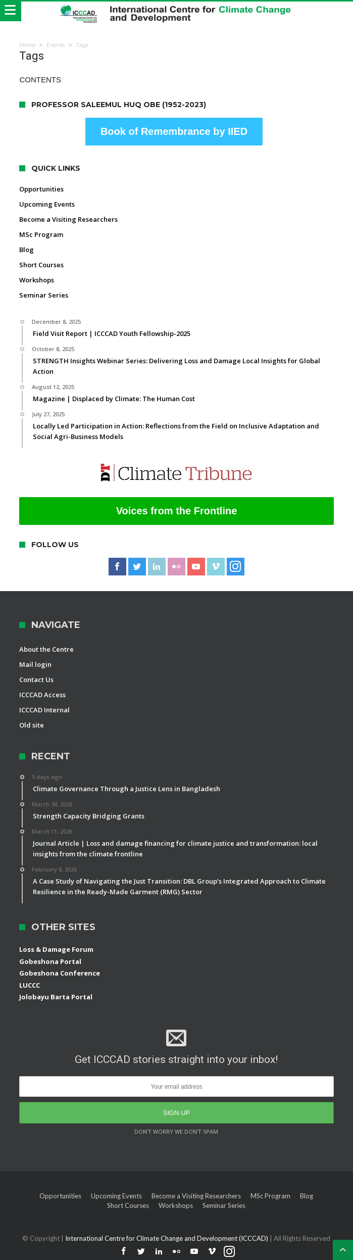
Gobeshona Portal (50, 961)
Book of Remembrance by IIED (173, 131)
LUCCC (29, 985)
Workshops (36, 279)
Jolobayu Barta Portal (55, 996)
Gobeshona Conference (59, 973)
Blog (26, 249)
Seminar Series (43, 295)
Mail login (35, 664)
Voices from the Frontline (176, 511)
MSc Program (41, 234)
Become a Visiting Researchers (68, 219)
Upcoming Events (47, 204)
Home (27, 45)
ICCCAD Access (42, 694)
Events (55, 45)
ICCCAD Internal (44, 709)
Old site (31, 725)
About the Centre (46, 649)
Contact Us (36, 679)
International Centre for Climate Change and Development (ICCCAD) (167, 1238)
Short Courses (41, 264)
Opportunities (41, 188)
